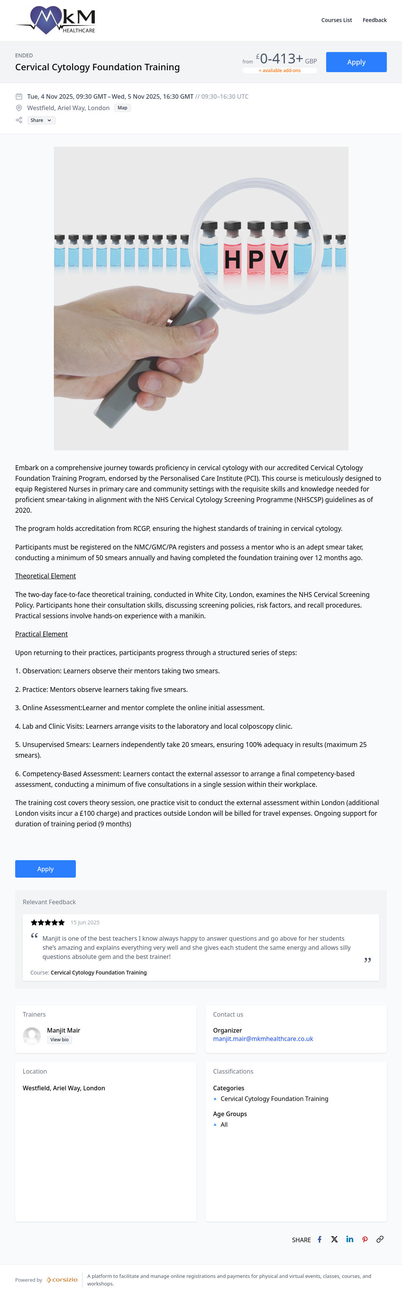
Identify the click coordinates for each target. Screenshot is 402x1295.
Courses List (337, 20)
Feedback (375, 20)
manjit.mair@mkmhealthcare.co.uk (263, 1038)
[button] (356, 62)
